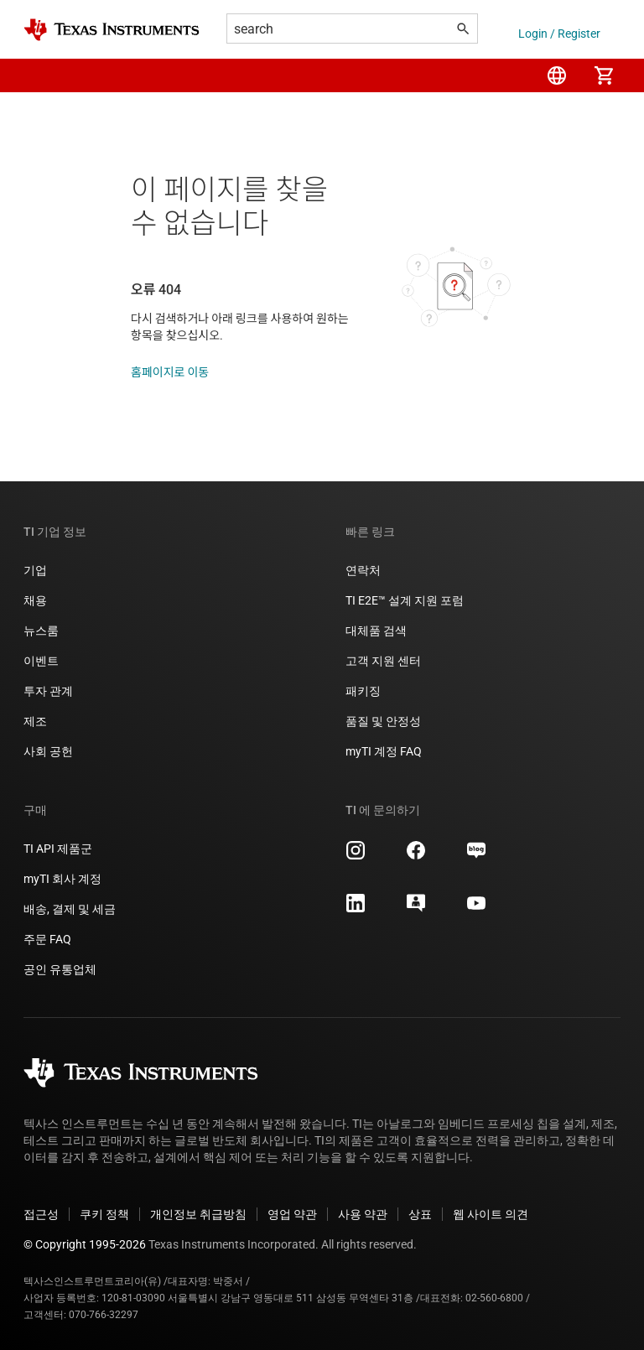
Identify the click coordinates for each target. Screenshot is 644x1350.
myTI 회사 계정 (62, 878)
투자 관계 (48, 691)
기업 (35, 570)
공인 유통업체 (59, 969)
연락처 (363, 570)
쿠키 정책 (104, 1214)
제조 (35, 721)
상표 (420, 1214)
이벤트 (41, 660)
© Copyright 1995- (84, 1244)
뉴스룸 (41, 630)
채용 (35, 600)
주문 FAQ (47, 939)
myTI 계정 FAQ (383, 751)
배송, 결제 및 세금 (69, 909)
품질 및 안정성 (383, 721)
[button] (40, 75)
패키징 (363, 691)
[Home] (111, 29)
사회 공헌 (48, 751)
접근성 (41, 1214)
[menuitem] (556, 75)
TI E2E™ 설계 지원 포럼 (404, 600)
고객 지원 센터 (383, 660)
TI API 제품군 (57, 848)
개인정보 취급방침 (198, 1214)
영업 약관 (292, 1214)
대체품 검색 (376, 630)
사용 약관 (362, 1214)
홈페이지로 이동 (170, 372)
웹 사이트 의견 (490, 1214)
